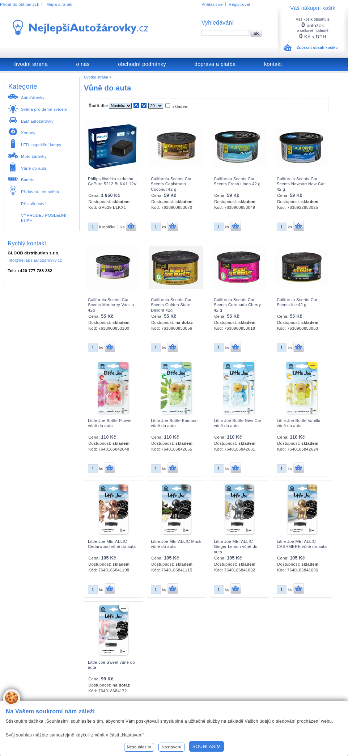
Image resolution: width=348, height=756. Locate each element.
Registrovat (239, 4)
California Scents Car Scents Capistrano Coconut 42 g (171, 184)
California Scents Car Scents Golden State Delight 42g (171, 304)
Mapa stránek (59, 4)
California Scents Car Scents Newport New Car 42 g (301, 184)
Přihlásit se (212, 4)
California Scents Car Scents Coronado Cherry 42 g (237, 304)
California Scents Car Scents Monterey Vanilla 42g (111, 304)
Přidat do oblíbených (19, 4)
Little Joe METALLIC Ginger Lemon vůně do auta (236, 546)
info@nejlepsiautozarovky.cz (35, 260)
